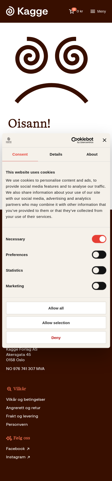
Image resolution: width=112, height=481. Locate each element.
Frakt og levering (22, 416)
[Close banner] (104, 140)
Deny (56, 337)
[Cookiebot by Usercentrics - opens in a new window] (71, 140)
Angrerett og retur (23, 407)
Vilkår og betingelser (25, 399)
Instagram (18, 457)
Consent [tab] (20, 154)
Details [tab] (56, 154)
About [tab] (92, 154)
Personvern (17, 424)
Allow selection (56, 323)
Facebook (18, 448)
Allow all (56, 308)
